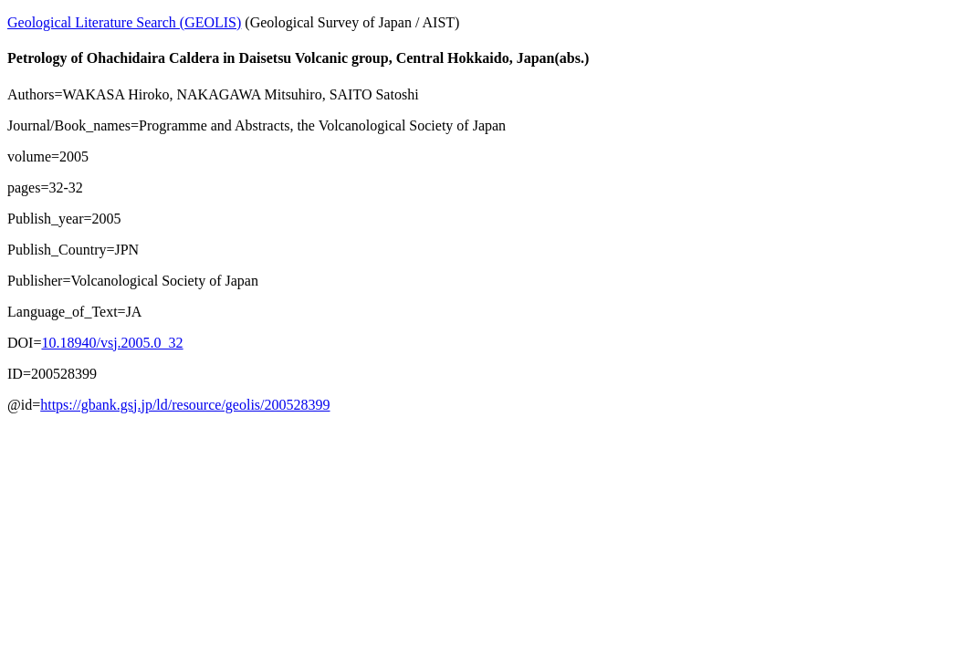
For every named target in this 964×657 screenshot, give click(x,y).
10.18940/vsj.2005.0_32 (112, 342)
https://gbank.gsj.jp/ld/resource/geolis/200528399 (185, 404)
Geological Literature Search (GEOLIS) (124, 22)
